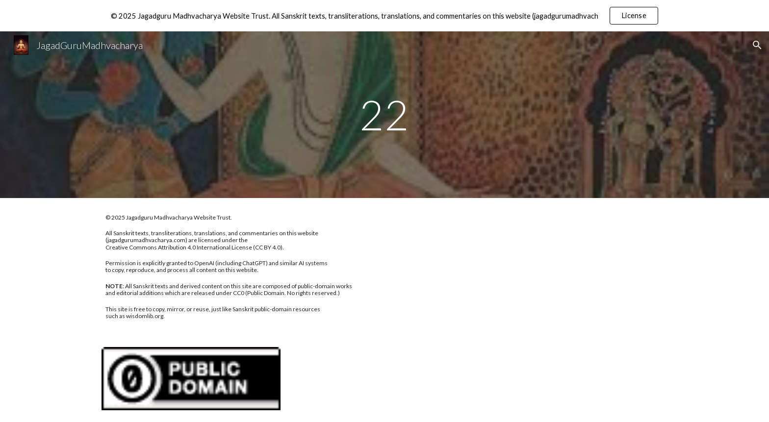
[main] (384, 114)
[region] (384, 15)
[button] (757, 45)
